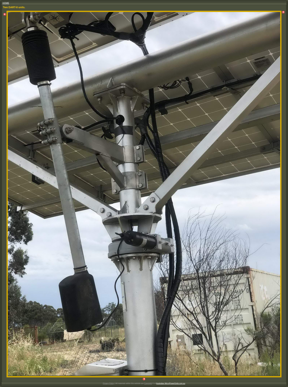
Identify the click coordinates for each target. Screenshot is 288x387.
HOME (6, 3)
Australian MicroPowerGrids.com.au (170, 383)
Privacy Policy (108, 383)
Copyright (148, 383)
